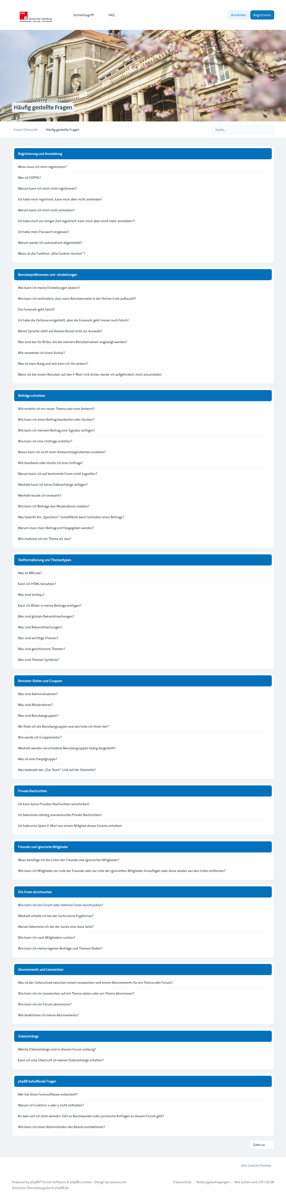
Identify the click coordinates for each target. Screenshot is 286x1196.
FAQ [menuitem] (108, 15)
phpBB (35, 1182)
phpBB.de (62, 1187)
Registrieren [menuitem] (262, 15)
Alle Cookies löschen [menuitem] (253, 1165)
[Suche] (261, 130)
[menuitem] (81, 15)
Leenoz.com (118, 1182)
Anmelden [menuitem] (238, 15)
